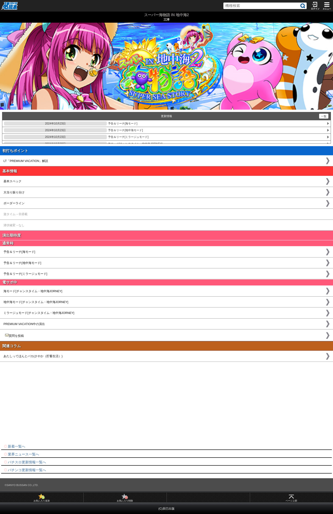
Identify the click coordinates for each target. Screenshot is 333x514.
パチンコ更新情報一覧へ (24, 470)
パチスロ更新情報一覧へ (24, 462)
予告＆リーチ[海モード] (70, 123)
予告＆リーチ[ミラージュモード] (76, 137)
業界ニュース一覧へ (21, 454)
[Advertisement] (139, 403)
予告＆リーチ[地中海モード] (73, 130)
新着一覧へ (14, 446)
